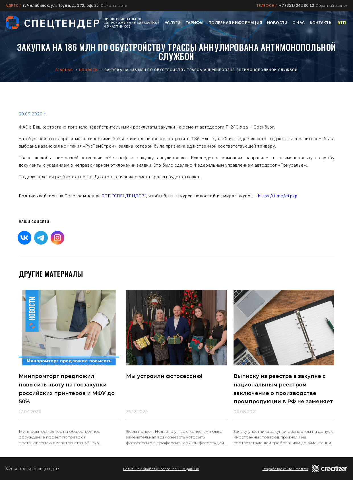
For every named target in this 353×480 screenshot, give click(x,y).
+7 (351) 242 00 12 (296, 5)
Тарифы (194, 22)
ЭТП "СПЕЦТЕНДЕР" (124, 195)
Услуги (173, 22)
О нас (298, 22)
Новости (277, 22)
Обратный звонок (331, 5)
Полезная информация (235, 22)
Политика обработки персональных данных (161, 469)
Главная (64, 70)
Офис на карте (114, 5)
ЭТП (341, 22)
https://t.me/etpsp (278, 195)
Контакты (321, 22)
